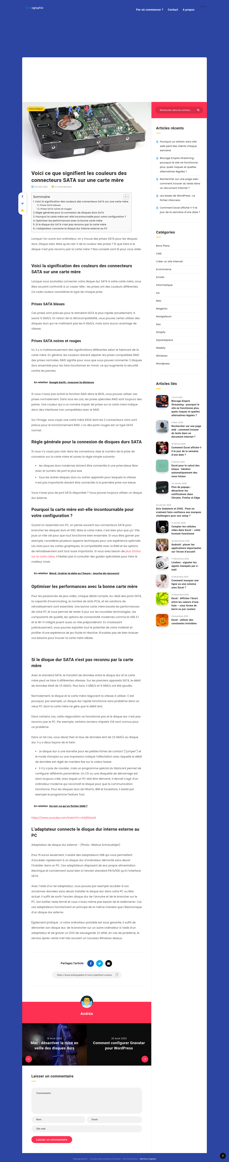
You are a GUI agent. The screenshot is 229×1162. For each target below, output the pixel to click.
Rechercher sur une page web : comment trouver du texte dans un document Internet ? (180, 155)
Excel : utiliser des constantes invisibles (184, 593)
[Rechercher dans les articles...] (179, 81)
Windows (161, 327)
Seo (158, 296)
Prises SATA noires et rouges (56, 180)
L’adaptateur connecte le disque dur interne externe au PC (71, 200)
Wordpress (163, 335)
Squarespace (164, 311)
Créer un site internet (169, 233)
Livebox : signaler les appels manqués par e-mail (185, 538)
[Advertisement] (114, 50)
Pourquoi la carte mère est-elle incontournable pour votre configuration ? (81, 188)
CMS (159, 225)
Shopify (160, 304)
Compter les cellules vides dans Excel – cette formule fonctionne (185, 502)
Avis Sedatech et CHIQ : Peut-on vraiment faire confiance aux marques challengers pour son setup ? (178, 484)
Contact (173, 9)
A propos (189, 9)
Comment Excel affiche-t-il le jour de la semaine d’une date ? (186, 423)
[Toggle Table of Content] (124, 168)
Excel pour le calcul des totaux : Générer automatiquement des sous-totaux (185, 442)
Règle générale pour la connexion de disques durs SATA (70, 184)
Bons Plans (163, 217)
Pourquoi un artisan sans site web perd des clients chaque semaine (178, 117)
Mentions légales (148, 1130)
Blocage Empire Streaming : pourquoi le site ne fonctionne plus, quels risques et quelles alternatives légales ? (185, 379)
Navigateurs (163, 288)
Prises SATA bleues (50, 176)
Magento (161, 280)
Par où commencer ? (149, 9)
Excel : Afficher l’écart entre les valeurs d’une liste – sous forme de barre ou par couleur (185, 575)
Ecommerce (163, 241)
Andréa (86, 985)
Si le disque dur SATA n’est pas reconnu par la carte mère (71, 196)
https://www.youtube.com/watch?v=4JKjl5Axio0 (63, 789)
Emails (160, 249)
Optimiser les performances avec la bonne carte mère (69, 192)
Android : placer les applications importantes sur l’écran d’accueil (186, 520)
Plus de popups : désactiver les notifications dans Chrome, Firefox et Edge (185, 464)
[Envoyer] (198, 81)
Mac (158, 272)
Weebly (160, 319)
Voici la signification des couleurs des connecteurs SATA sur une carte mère (82, 173)
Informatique (36, 80)
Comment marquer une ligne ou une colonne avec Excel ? (185, 556)
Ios (158, 264)
